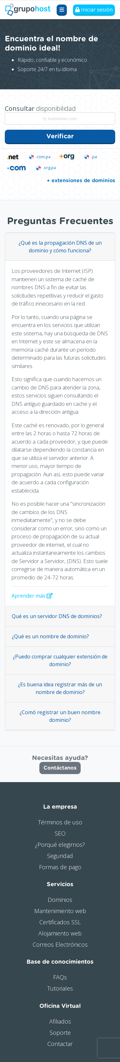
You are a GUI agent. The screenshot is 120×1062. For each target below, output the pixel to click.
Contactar (60, 1044)
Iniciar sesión (94, 9)
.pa (90, 157)
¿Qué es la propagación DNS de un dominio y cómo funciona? (60, 246)
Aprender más (32, 595)
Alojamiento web (60, 933)
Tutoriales (60, 988)
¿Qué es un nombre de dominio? (50, 636)
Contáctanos (60, 768)
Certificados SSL (60, 922)
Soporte (60, 1032)
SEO (60, 833)
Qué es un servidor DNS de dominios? (57, 616)
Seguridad (60, 856)
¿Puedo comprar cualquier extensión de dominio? (60, 660)
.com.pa (39, 157)
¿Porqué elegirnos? (60, 844)
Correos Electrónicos (60, 944)
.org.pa (45, 168)
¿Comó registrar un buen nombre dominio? (60, 716)
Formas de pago (60, 867)
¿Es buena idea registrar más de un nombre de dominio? (60, 688)
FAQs (60, 977)
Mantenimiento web (60, 911)
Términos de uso (60, 822)
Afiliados (60, 1021)
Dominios (60, 899)
